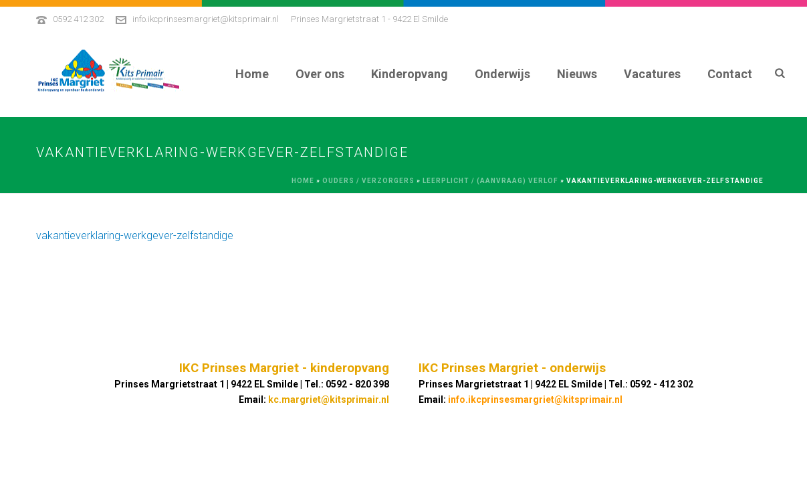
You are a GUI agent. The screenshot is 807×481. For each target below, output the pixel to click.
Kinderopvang (409, 74)
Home (252, 74)
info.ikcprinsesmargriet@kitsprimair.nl (205, 19)
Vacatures (652, 74)
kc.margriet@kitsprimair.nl (328, 399)
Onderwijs (502, 74)
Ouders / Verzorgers (368, 180)
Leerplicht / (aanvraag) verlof (490, 180)
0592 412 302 (78, 19)
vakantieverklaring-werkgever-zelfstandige (134, 235)
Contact (729, 74)
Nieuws (577, 74)
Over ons (320, 74)
